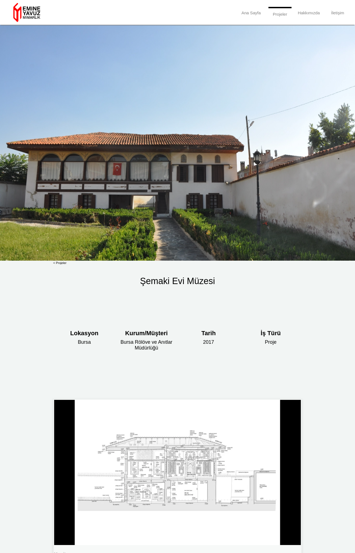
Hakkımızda (309, 12)
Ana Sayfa (251, 12)
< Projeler (59, 263)
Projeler (280, 14)
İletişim (337, 12)
